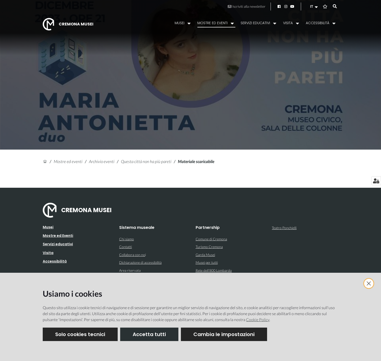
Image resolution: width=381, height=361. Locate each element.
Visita (48, 252)
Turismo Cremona (209, 247)
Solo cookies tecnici (80, 334)
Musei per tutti (207, 262)
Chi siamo (126, 239)
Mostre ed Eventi (58, 235)
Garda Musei (205, 255)
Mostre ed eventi (68, 161)
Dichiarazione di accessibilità (140, 262)
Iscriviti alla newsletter (247, 6)
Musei (48, 227)
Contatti (125, 247)
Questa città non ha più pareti (146, 161)
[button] (314, 6)
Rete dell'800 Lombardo (214, 270)
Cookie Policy (257, 319)
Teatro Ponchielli (284, 228)
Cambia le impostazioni (224, 334)
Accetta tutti (149, 334)
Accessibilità (55, 261)
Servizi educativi (58, 244)
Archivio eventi (101, 161)
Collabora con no (132, 255)
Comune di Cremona (211, 239)
